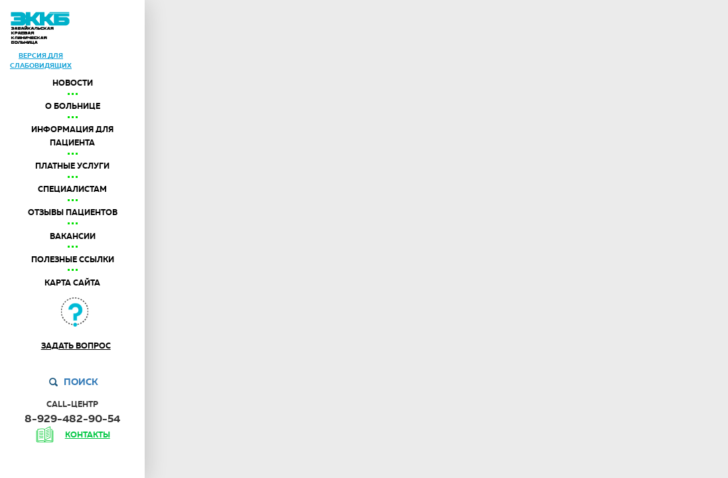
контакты (87, 435)
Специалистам (72, 189)
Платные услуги (72, 166)
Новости (72, 83)
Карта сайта (72, 283)
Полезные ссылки (72, 259)
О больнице (72, 106)
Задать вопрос (76, 346)
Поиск (81, 382)
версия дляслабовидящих (41, 60)
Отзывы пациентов (72, 212)
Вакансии (73, 236)
